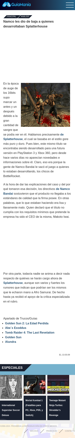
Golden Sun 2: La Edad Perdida (26, 323)
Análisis (25, 16)
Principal (11, 16)
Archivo (34, 431)
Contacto (70, 431)
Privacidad (51, 431)
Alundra (10, 341)
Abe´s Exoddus (15, 327)
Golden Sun (13, 337)
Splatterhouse (13, 282)
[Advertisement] (37, 55)
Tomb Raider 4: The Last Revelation (29, 332)
